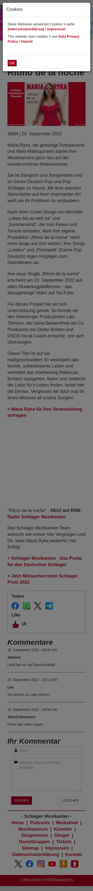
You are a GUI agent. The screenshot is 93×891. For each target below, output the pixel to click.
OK (12, 63)
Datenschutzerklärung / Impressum (36, 29)
